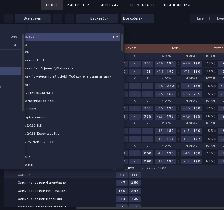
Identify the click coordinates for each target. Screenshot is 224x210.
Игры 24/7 (111, 5)
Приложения (177, 5)
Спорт (52, 5)
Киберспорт (79, 5)
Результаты (142, 5)
